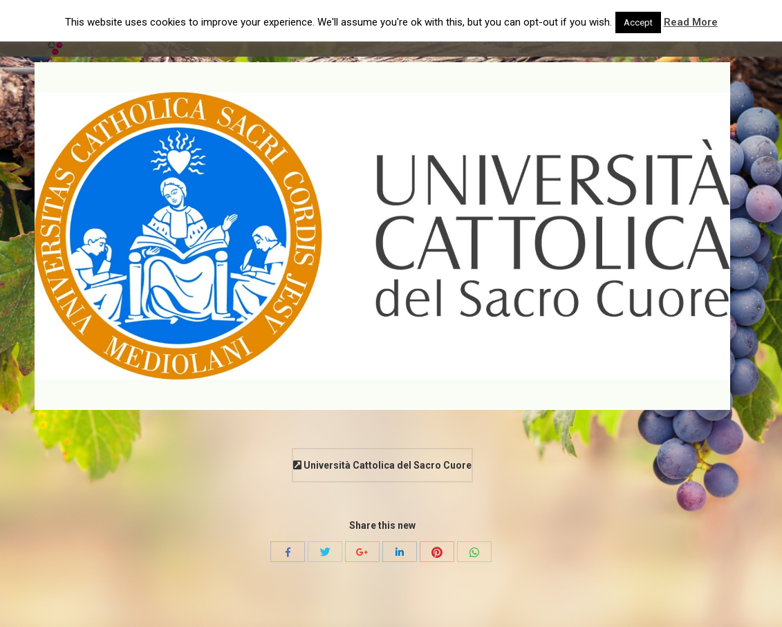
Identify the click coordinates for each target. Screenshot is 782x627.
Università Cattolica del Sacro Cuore (382, 465)
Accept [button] (638, 22)
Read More (691, 22)
